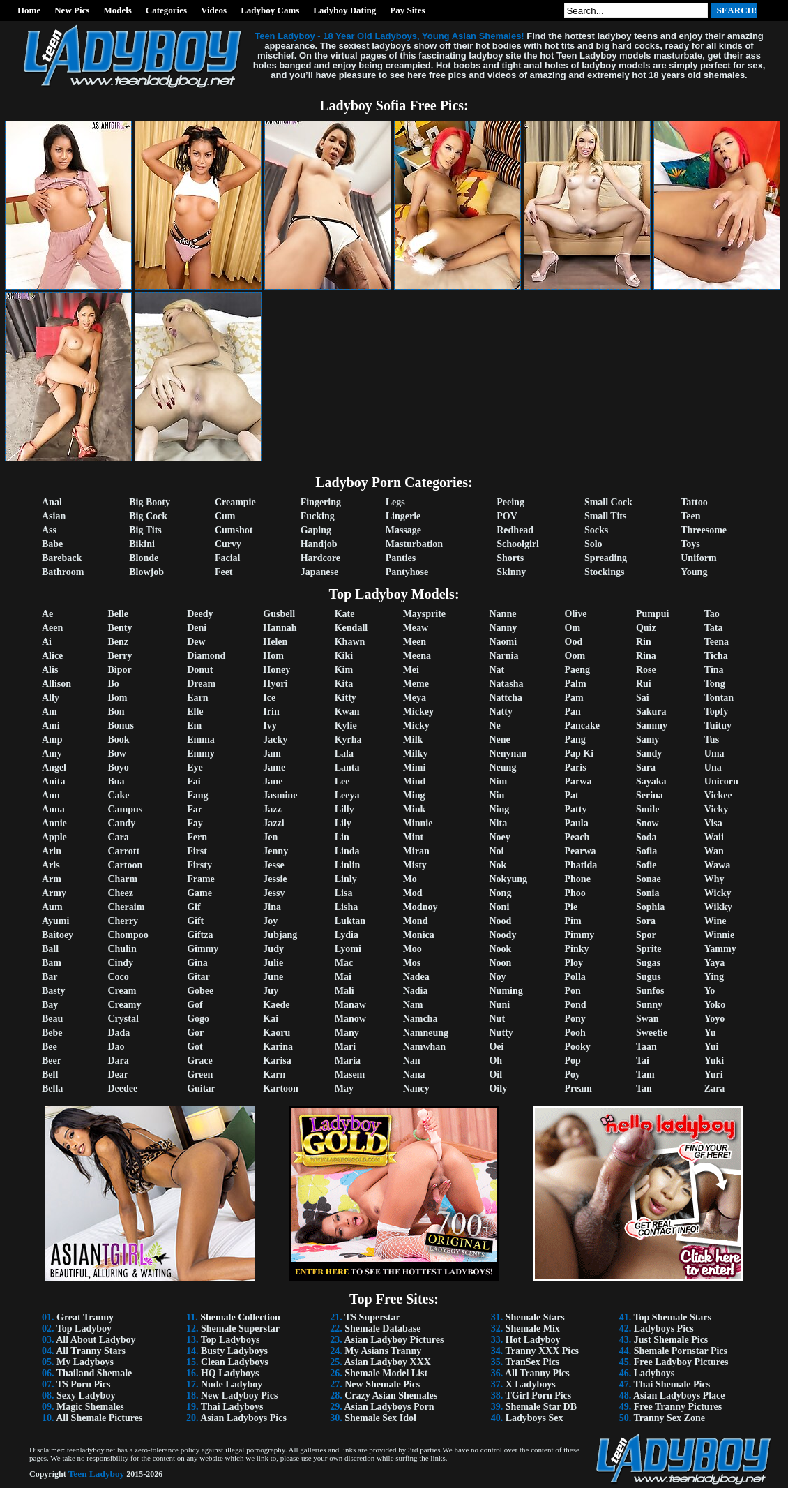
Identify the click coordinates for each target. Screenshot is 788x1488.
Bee (49, 1046)
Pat (572, 795)
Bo (113, 683)
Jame (274, 767)
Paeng (578, 669)
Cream (121, 990)
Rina (646, 655)
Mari (345, 1046)
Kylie (346, 725)
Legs (395, 502)
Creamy (124, 1004)
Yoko (714, 1004)
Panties (401, 558)
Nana (414, 1074)
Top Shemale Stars (673, 1317)
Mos (412, 963)
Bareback (62, 558)
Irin (271, 711)
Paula (577, 823)
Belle (117, 614)
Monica (418, 935)
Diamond (206, 655)
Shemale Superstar (240, 1328)
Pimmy (580, 935)
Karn (274, 1074)
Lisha (346, 907)
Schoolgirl (518, 544)
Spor (646, 935)
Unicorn (721, 781)
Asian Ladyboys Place (679, 1395)
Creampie (235, 502)
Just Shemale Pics (671, 1339)
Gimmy (202, 949)
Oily (498, 1088)
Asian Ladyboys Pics (243, 1418)
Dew (196, 642)
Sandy (649, 753)
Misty (415, 865)
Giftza (200, 935)
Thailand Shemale (94, 1373)
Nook (500, 949)
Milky (415, 753)
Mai (343, 977)
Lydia (346, 935)
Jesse (273, 865)
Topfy (716, 711)
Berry (119, 655)
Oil (495, 1074)
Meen (414, 642)
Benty (119, 628)
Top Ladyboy (84, 1328)
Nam (413, 1004)
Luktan (350, 921)
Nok (497, 865)
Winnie (719, 935)
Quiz (646, 628)
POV (507, 516)
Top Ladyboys (230, 1339)
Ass (49, 530)
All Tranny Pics (537, 1373)
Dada (118, 1032)
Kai (270, 1018)
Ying (714, 977)
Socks (596, 530)
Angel (54, 767)
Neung (502, 767)
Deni (196, 628)
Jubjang (280, 935)
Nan (411, 1060)
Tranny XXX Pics (542, 1351)
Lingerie (403, 516)
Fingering (321, 502)
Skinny (511, 572)
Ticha (716, 655)
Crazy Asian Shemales (390, 1395)
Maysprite (424, 614)
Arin (51, 851)
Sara (646, 767)
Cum (225, 516)
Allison (56, 683)
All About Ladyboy (95, 1339)
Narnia (503, 655)
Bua (115, 781)
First (197, 851)
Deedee (122, 1088)
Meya (414, 697)
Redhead (515, 530)
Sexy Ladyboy (85, 1395)
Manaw (350, 1004)
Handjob (319, 544)
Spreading (605, 558)
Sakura (651, 711)
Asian (54, 516)
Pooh (575, 1032)
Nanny (503, 628)
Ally (50, 697)
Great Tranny (85, 1317)
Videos (214, 10)
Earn (197, 697)
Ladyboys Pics (664, 1328)
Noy (497, 977)
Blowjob (146, 572)
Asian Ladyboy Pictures (394, 1339)
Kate (345, 614)
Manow (350, 1018)
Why (714, 879)
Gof (195, 1004)
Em (194, 725)
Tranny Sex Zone (669, 1418)
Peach (577, 837)
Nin (496, 795)
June (273, 977)
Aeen (52, 628)
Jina (272, 907)
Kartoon (280, 1088)
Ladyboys (654, 1373)
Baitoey (57, 935)
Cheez (120, 893)
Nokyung (507, 879)
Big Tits (145, 530)
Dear (117, 1074)
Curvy (228, 544)
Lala (344, 753)
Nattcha (505, 697)
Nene (499, 739)
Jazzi (273, 823)
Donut (200, 669)
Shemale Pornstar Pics (680, 1351)
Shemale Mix (533, 1328)
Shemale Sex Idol (380, 1418)
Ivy (269, 725)
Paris (575, 767)
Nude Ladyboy (231, 1384)
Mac (344, 963)
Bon (115, 711)
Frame (201, 879)
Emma (201, 739)
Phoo (575, 893)
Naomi (503, 642)
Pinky (577, 949)
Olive (576, 614)
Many (347, 1032)
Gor (195, 1032)
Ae (47, 614)
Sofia (646, 851)
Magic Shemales (90, 1406)
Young (694, 572)
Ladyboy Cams (270, 10)
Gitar (198, 977)
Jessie (275, 879)
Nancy (416, 1088)
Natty (500, 711)
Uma (714, 753)
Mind (414, 781)
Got (195, 1046)
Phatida (581, 865)
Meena (417, 655)
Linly (346, 879)
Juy (270, 990)
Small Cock (608, 502)
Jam (272, 753)
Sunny (649, 1004)
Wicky (718, 893)
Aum (52, 907)
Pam (574, 697)
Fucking (318, 516)
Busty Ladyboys (234, 1351)
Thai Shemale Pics (672, 1384)
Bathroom (63, 572)
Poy (573, 1074)
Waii (714, 837)
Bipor (119, 669)
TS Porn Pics (83, 1384)
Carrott (123, 851)
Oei (496, 1046)
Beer (51, 1060)
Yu (710, 1032)
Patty (576, 809)
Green (200, 1074)
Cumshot (233, 530)
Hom (273, 655)
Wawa (717, 865)
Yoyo (714, 1018)
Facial (228, 558)
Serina (649, 795)
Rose (646, 669)
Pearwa (580, 851)
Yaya (714, 963)
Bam (51, 963)
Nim (498, 781)
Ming (414, 795)
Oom (575, 655)
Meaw (416, 628)
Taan (646, 1046)
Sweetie (651, 1032)
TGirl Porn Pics (538, 1395)
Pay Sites (407, 10)
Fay (195, 823)
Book (118, 739)
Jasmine (280, 795)
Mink (414, 809)
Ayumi (55, 921)
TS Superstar (372, 1317)
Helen (275, 642)
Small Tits (605, 516)
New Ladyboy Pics (239, 1395)
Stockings (604, 572)
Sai (642, 697)
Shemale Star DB (541, 1406)
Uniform (698, 558)
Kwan (347, 711)
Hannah (279, 628)
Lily (343, 823)
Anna (53, 809)
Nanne (502, 614)
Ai (47, 642)
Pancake (582, 725)
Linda (347, 851)
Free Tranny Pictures (678, 1406)
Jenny (275, 851)
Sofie (646, 865)
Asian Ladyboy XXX (387, 1362)
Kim (344, 669)
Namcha (420, 1018)
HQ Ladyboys (230, 1373)
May (344, 1088)
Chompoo (127, 935)
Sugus (648, 977)
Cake (118, 795)
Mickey (418, 711)
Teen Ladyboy (96, 1473)
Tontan (719, 697)
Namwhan (424, 1046)
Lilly (344, 809)
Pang (575, 739)
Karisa (277, 1060)
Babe (52, 544)
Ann (51, 795)
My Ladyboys (85, 1362)
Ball (50, 949)
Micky (416, 725)
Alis (50, 669)
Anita (53, 781)
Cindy (120, 963)
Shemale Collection (240, 1317)
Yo (709, 990)
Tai (642, 1060)
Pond (575, 1004)
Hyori (275, 683)
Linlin (348, 865)
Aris (51, 865)
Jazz (272, 809)
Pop (573, 1060)
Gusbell (279, 614)
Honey (276, 669)
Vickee (718, 795)
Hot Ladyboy (533, 1339)
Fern (197, 837)
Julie (273, 963)
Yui (711, 1046)
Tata (713, 628)
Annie (54, 823)
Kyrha (348, 739)
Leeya (347, 795)
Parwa (578, 781)
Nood (500, 921)
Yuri (713, 1074)
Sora (646, 921)
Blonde (143, 558)
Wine (715, 921)
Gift (195, 921)
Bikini (142, 544)
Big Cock (148, 516)
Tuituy (718, 725)
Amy (52, 753)
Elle (195, 711)
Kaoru (276, 1032)
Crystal (122, 1018)
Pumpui (652, 614)
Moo (412, 949)
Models (117, 10)
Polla (575, 977)
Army (54, 893)
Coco (117, 977)
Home (28, 10)
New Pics (71, 10)
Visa (713, 823)
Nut (497, 1018)
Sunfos (650, 990)
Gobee (200, 990)
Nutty (501, 1032)
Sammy (651, 725)
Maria (348, 1060)
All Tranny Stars (91, 1351)
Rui (643, 683)
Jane (272, 781)
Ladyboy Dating (344, 10)
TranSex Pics (532, 1362)
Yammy (720, 949)
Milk (413, 739)
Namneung (425, 1032)
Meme (416, 683)
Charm (122, 879)
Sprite (649, 949)
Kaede (276, 1004)
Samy (647, 739)
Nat (496, 669)
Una (713, 767)
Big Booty (149, 502)
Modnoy (420, 907)
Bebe (52, 1032)
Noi (496, 851)
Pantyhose (407, 572)
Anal (52, 502)
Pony (575, 1018)
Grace (200, 1060)
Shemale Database (382, 1328)
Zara (714, 1088)
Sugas (648, 963)
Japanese (319, 572)
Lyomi (348, 949)
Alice (52, 655)
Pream (578, 1088)
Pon (573, 990)
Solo (593, 544)
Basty (53, 990)
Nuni (499, 1004)
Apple (54, 837)
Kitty (345, 697)
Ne (494, 725)
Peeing (510, 502)
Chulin (121, 949)
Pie (571, 907)
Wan (714, 851)
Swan (647, 1018)
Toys (690, 544)
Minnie (418, 823)
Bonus (120, 725)
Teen (690, 516)
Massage (403, 530)
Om (573, 628)
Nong (500, 893)
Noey (499, 837)
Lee (342, 781)
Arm (51, 879)
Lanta (347, 767)
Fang (197, 795)
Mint (413, 837)
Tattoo (694, 502)
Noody (502, 935)
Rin (643, 642)
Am (49, 711)
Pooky (578, 1046)
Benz (117, 642)
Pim (573, 921)
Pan (573, 711)
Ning (499, 809)
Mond (415, 921)
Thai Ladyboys (232, 1406)
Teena (716, 642)
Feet (224, 572)
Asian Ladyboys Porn (389, 1406)
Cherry (122, 921)
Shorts (510, 558)
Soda (646, 837)
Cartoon (124, 865)
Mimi (414, 767)
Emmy (201, 753)
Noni (499, 907)
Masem (350, 1074)
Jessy (274, 893)
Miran (416, 851)
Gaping (316, 530)
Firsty (199, 865)
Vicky (716, 809)
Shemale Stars (535, 1317)
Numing (505, 990)
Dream (201, 683)
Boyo (117, 767)
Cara (117, 837)
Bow (116, 753)
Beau (52, 1018)
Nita (498, 823)
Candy (121, 823)
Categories (166, 10)
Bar (50, 977)
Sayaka (651, 781)
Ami (51, 725)
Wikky (718, 907)
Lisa (344, 893)
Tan (644, 1088)
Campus (124, 809)
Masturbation (414, 544)
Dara (117, 1060)
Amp (52, 739)
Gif (193, 907)
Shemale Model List (385, 1373)
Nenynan (507, 753)
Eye (195, 767)
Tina (714, 669)
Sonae (648, 879)
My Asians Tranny (382, 1351)
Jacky (275, 739)
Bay (50, 1004)
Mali (344, 990)
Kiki (344, 655)
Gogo (198, 1018)
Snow (647, 823)
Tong (714, 683)
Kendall (351, 628)
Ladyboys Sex (534, 1418)
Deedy (200, 614)
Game (199, 893)
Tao (712, 614)
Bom (117, 697)
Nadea (416, 977)
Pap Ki (579, 753)
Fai (193, 781)
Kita (344, 683)
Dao (115, 1046)
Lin (342, 837)
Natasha (506, 683)
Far (194, 809)
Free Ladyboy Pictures (681, 1362)
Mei (411, 669)
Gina (197, 963)
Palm (575, 683)
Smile (647, 809)
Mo (410, 879)
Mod (413, 893)
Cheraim (125, 907)
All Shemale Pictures (99, 1418)
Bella (52, 1088)
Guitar (201, 1088)
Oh (495, 1060)
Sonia (647, 893)
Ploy (574, 963)
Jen (270, 837)
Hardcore (320, 558)
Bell (50, 1074)
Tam (645, 1074)
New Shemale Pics (382, 1384)
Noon (500, 963)
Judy (273, 949)
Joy (270, 921)
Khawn (350, 642)
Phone (578, 879)
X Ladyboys (531, 1384)
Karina (278, 1046)
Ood (574, 642)
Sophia (650, 907)
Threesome (704, 530)
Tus (711, 739)
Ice (269, 697)
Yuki (714, 1060)
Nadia (415, 990)
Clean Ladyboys (234, 1362)
